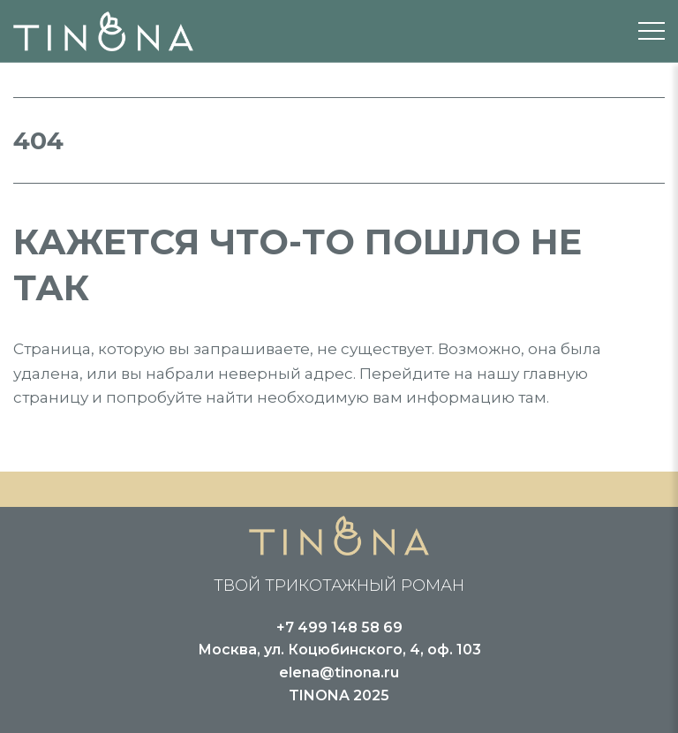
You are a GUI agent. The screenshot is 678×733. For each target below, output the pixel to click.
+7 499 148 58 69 (339, 627)
